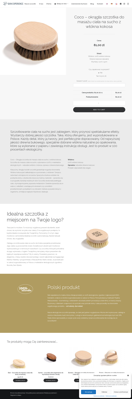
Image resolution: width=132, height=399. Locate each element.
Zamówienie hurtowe (79, 4)
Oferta (48, 4)
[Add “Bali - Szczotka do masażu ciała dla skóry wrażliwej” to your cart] (20, 380)
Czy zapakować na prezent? (99, 69)
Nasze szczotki (30, 4)
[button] (128, 375)
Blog (92, 4)
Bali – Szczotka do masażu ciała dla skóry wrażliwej (20, 373)
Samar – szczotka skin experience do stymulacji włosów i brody (50, 373)
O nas (41, 4)
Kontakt (100, 4)
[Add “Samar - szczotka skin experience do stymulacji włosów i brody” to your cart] (51, 380)
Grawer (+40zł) (99, 81)
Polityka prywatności (99, 396)
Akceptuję (88, 392)
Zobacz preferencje (121, 392)
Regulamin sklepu (15, 395)
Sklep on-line (62, 4)
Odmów (104, 392)
